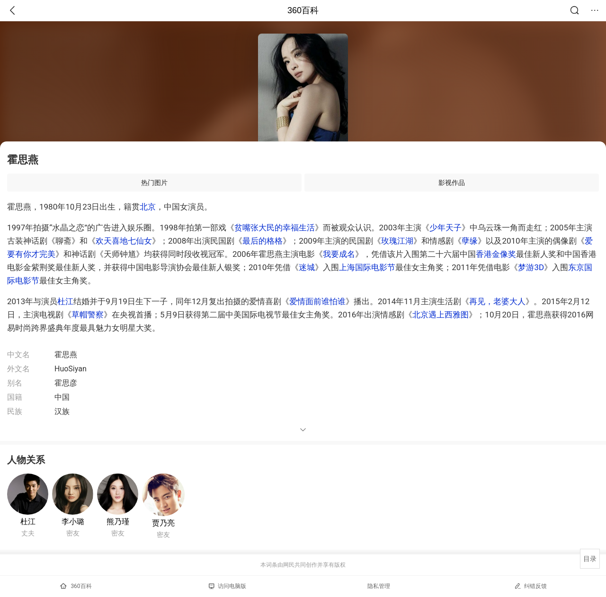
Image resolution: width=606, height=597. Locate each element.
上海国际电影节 (367, 267)
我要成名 (339, 254)
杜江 (65, 301)
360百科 (303, 10)
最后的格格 (262, 241)
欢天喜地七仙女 (124, 241)
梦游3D (531, 267)
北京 (148, 206)
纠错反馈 (530, 585)
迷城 (307, 267)
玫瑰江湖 (397, 241)
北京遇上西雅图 (440, 314)
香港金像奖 (496, 254)
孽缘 (470, 241)
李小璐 (73, 521)
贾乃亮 (163, 522)
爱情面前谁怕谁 (317, 301)
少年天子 (445, 227)
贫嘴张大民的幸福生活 (274, 227)
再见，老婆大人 (497, 301)
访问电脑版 (227, 586)
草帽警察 (87, 314)
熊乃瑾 (118, 521)
